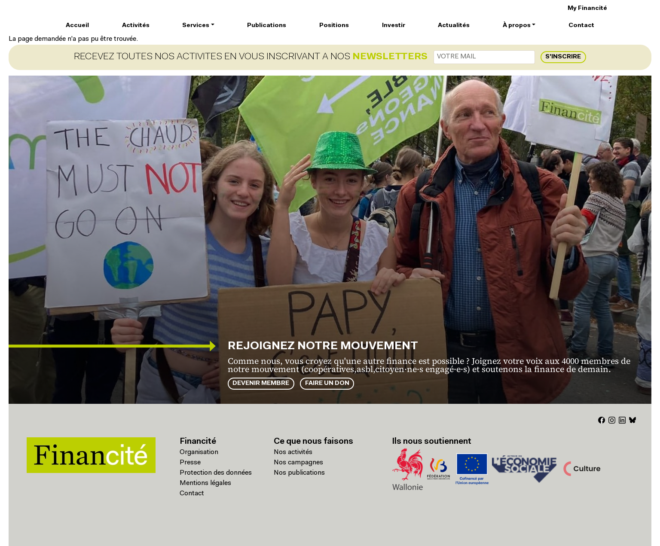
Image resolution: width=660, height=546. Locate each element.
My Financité (587, 8)
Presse (190, 462)
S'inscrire (563, 57)
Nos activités (293, 452)
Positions (334, 25)
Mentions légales (205, 483)
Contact (581, 25)
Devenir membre (260, 383)
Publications (266, 25)
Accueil (77, 25)
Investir (393, 25)
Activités (136, 25)
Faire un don (327, 383)
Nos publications (299, 473)
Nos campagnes (298, 462)
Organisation (199, 452)
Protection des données (216, 473)
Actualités (454, 25)
